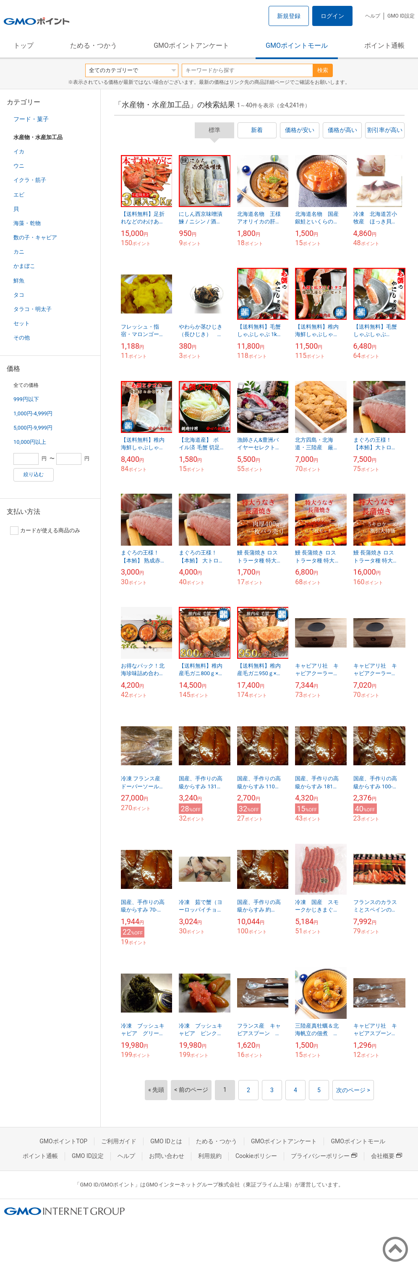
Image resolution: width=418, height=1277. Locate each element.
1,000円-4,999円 (32, 413)
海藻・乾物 (27, 223)
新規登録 (288, 16)
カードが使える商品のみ (45, 530)
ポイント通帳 (384, 45)
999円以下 (26, 399)
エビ (18, 195)
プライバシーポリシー (324, 1156)
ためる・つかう (93, 45)
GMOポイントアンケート (191, 45)
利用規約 (210, 1156)
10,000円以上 (29, 442)
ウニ (18, 166)
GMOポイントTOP (63, 1141)
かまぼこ (24, 266)
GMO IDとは (166, 1141)
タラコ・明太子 (32, 309)
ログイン (332, 16)
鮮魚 (18, 280)
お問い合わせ (166, 1156)
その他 (21, 337)
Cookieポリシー (256, 1156)
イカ (18, 151)
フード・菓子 (31, 119)
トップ (23, 45)
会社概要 (386, 1156)
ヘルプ (372, 16)
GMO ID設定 (401, 16)
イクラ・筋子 (29, 180)
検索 (322, 70)
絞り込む (34, 474)
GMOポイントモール (297, 45)
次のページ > (353, 1090)
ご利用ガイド (118, 1141)
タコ (18, 295)
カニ (18, 252)
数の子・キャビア (35, 237)
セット (21, 323)
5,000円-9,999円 (32, 428)
